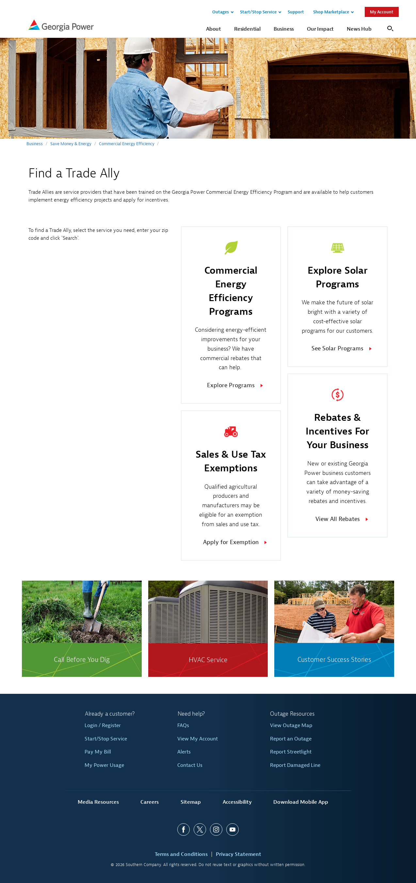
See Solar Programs (337, 348)
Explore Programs (231, 385)
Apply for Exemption (231, 542)
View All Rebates (337, 519)
